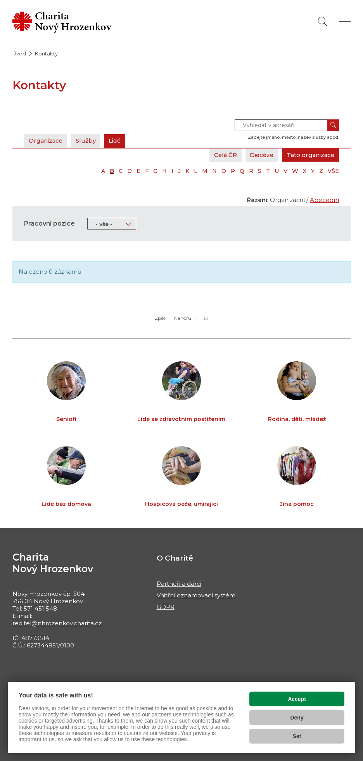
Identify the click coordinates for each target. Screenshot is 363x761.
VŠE (333, 170)
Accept (297, 699)
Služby (87, 140)
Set (297, 736)
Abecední (324, 200)
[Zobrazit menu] (345, 21)
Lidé (116, 140)
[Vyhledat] (322, 21)
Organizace (46, 140)
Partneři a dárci (179, 583)
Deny (296, 717)
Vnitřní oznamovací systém (196, 595)
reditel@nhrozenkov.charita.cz (57, 623)
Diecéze (259, 155)
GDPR (166, 607)
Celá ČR (222, 155)
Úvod (19, 53)
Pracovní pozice (49, 223)
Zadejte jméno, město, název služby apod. (293, 137)
